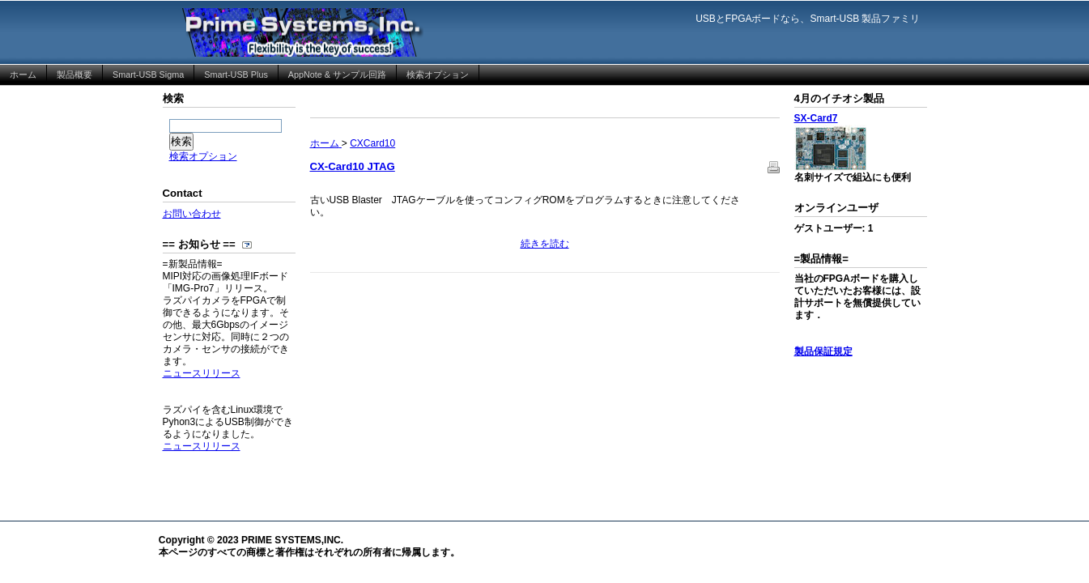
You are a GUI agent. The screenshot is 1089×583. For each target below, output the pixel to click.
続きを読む (545, 243)
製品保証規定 (823, 351)
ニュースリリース (201, 373)
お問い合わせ (192, 213)
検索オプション (203, 156)
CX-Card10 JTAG (352, 166)
